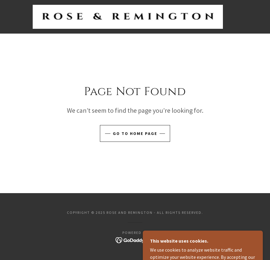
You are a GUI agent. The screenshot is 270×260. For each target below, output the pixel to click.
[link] (128, 17)
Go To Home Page (135, 133)
